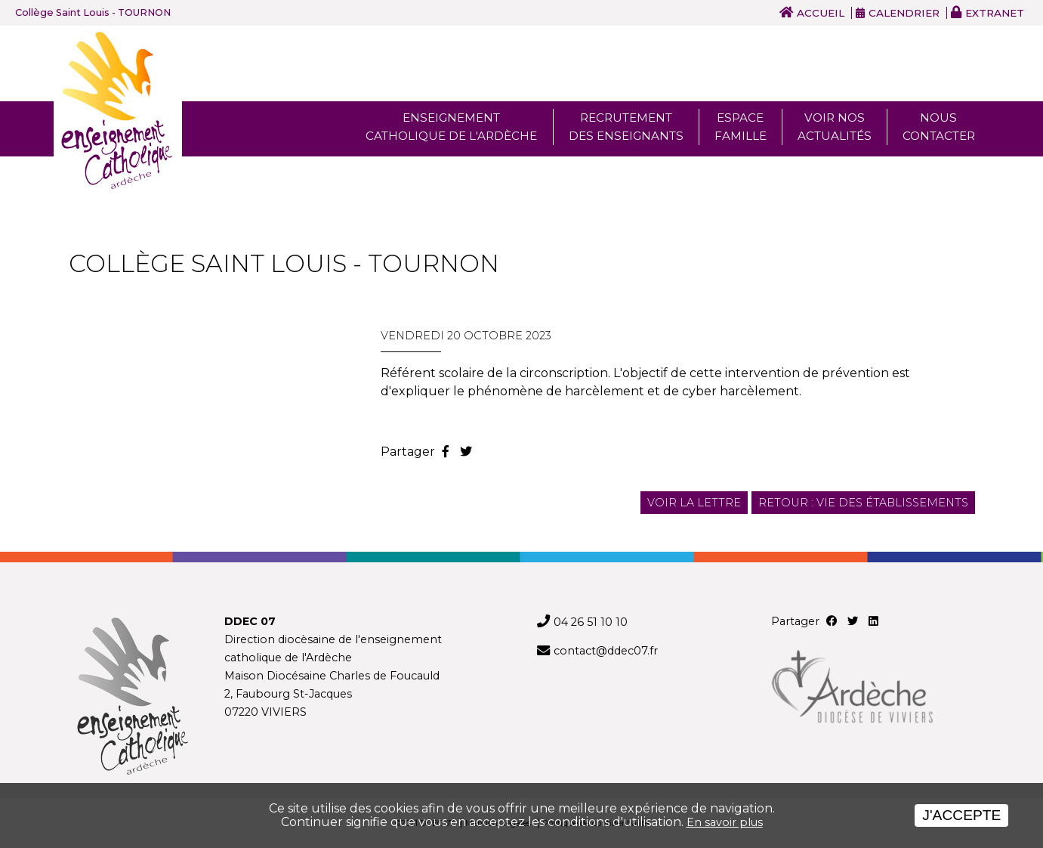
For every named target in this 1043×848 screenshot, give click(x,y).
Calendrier (904, 13)
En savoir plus (725, 822)
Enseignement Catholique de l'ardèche (451, 126)
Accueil (820, 13)
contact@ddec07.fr (606, 651)
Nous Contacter (939, 126)
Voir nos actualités (835, 126)
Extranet (994, 13)
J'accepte (961, 815)
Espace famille (740, 126)
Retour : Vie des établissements (863, 502)
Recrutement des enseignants (626, 126)
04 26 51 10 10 (591, 622)
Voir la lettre (694, 502)
